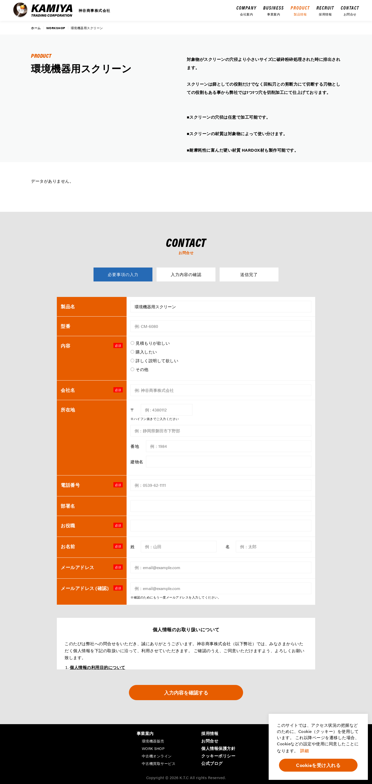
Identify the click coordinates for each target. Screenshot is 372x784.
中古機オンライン (157, 755)
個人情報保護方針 (218, 748)
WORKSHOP (55, 28)
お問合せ (209, 740)
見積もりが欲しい (153, 343)
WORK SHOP (153, 747)
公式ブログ (212, 763)
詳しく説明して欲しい (157, 360)
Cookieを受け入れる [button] (318, 765)
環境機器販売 (153, 740)
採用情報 (209, 733)
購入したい (146, 352)
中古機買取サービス (159, 762)
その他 (142, 369)
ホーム (36, 28)
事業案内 (145, 733)
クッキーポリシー (218, 755)
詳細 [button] (304, 751)
